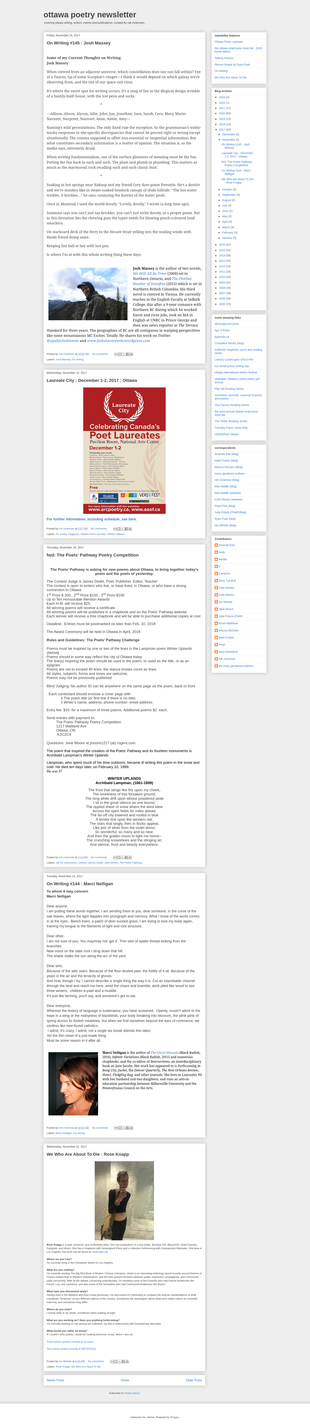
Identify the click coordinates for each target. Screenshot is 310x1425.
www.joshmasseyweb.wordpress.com (118, 340)
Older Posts (194, 1380)
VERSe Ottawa (115, 534)
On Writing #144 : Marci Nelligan (80, 883)
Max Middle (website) (228, 492)
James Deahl (95, 862)
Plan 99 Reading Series (229, 388)
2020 (222, 113)
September (229, 194)
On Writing (221, 71)
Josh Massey (63, 359)
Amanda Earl (227, 545)
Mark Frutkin (226, 637)
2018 (222, 124)
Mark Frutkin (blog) (226, 460)
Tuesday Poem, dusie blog (231, 427)
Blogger (174, 1417)
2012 (222, 266)
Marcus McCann (229, 630)
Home (125, 1380)
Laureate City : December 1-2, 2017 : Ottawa (92, 380)
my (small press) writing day (232, 366)
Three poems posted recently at (70, 1341)
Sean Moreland (228, 651)
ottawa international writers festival (236, 372)
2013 (222, 260)
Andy (222, 552)
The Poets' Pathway (130, 862)
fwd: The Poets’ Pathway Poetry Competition (93, 555)
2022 (222, 102)
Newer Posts (55, 1380)
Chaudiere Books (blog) (229, 343)
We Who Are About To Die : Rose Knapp (88, 1154)
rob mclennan (227, 658)
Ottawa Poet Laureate (92, 534)
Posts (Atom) (132, 1393)
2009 (222, 282)
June (225, 211)
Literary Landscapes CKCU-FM (234, 359)
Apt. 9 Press (222, 330)
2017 (222, 129)
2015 (222, 250)
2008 (222, 287)
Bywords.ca (222, 336)
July (225, 205)
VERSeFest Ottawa (227, 434)
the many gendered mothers (236, 666)
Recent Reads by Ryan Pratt (232, 64)
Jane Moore (111, 862)
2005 (222, 304)
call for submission (66, 862)
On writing (78, 359)
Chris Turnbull (227, 580)
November (229, 139)
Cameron (224, 573)
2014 (222, 255)
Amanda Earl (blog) (227, 454)
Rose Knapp (63, 1366)
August (227, 200)
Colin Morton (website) (228, 499)
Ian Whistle (225, 602)
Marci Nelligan (64, 1133)
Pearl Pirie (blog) (225, 506)
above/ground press (227, 323)
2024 (222, 97)
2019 (222, 119)
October (227, 189)
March (226, 227)
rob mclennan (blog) (227, 479)
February (228, 232)
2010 (222, 277)
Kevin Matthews (228, 623)
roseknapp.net (100, 1251)
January (227, 237)
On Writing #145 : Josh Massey (79, 42)
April (225, 221)
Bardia (223, 559)
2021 (222, 108)
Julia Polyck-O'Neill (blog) (230, 512)
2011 (222, 271)
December (229, 134)
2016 (222, 244)
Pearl (222, 644)
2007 (222, 293)
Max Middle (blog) (226, 486)
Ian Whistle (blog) (225, 525)
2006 (222, 298)
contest (82, 862)
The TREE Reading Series (231, 421)
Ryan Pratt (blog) (225, 518)
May (225, 216)
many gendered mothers (230, 473)
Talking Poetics (224, 58)
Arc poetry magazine (67, 534)
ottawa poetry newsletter (89, 14)
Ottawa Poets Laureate (229, 41)
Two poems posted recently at (71, 1348)
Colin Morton (226, 587)
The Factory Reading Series (232, 405)
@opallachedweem (63, 340)
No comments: (100, 353)
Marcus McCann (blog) (229, 467)
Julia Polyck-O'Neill (230, 616)
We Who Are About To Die (86, 1366)
